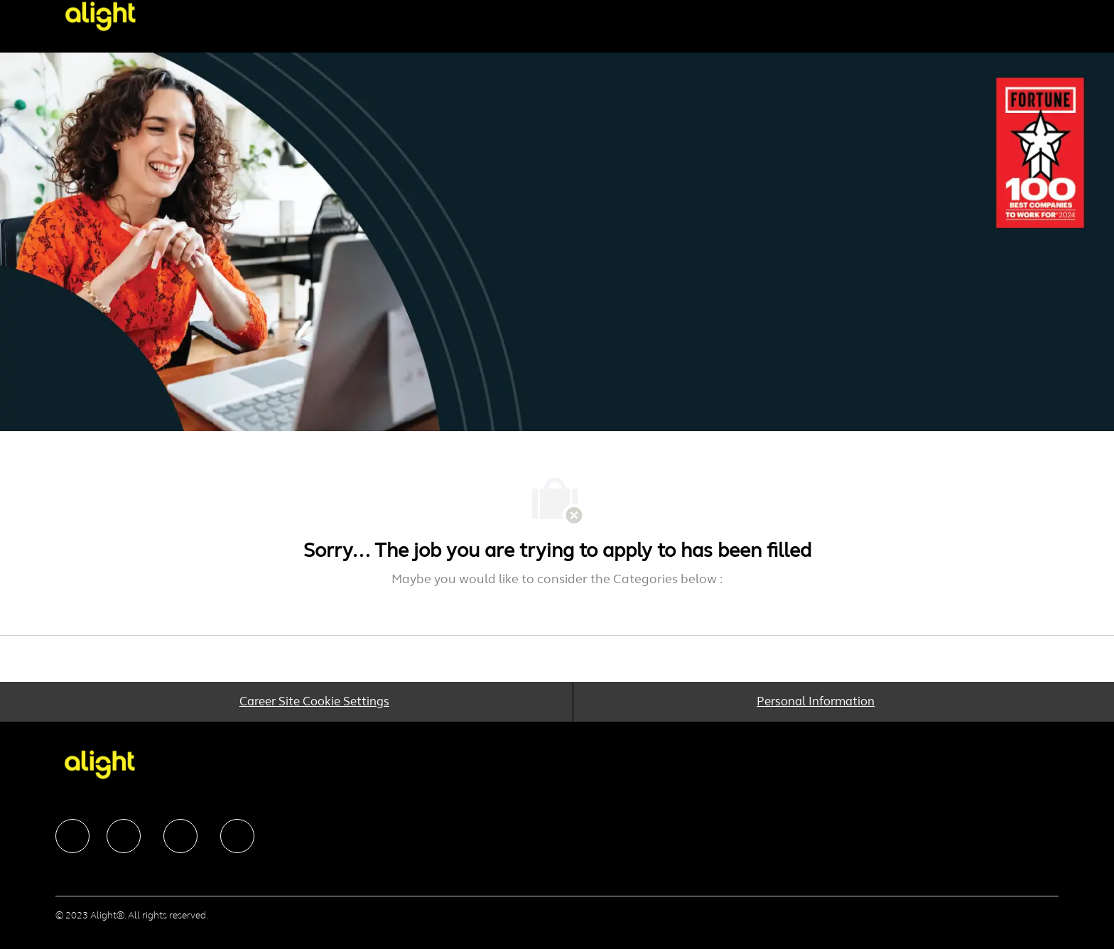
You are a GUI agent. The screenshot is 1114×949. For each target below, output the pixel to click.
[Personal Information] (816, 702)
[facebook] (72, 836)
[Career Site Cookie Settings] (313, 702)
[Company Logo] (124, 16)
